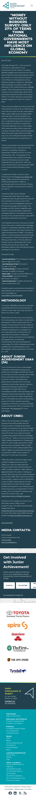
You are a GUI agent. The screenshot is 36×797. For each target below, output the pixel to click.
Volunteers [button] (11, 714)
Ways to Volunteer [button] (13, 716)
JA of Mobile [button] (11, 773)
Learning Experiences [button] (16, 753)
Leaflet (14, 602)
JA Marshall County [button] (13, 769)
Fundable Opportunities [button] (15, 728)
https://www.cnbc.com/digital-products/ (15, 496)
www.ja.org (17, 408)
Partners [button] (10, 726)
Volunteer (22, 585)
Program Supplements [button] (15, 721)
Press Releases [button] (11, 747)
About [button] (9, 736)
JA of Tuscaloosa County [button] (15, 778)
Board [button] (8, 740)
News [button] (8, 750)
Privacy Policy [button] (26, 786)
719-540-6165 (6, 540)
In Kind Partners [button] (12, 733)
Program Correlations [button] (14, 723)
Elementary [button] (10, 755)
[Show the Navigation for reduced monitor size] (31, 5)
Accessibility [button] (9, 789)
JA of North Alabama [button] (14, 776)
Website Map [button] (18, 789)
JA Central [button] (27, 789)
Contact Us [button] (10, 701)
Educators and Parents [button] (16, 719)
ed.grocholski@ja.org (9, 542)
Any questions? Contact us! (13, 595)
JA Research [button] (11, 745)
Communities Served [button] (14, 743)
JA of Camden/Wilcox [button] (14, 771)
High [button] (8, 759)
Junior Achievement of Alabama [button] (15, 765)
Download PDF (7, 523)
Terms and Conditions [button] (12, 786)
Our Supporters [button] (12, 731)
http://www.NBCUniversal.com (21, 515)
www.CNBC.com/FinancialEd (11, 295)
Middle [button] (9, 757)
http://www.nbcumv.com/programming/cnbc (17, 511)
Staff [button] (8, 738)
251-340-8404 (10, 703)
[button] (10, 793)
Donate (9, 585)
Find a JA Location (13, 780)
